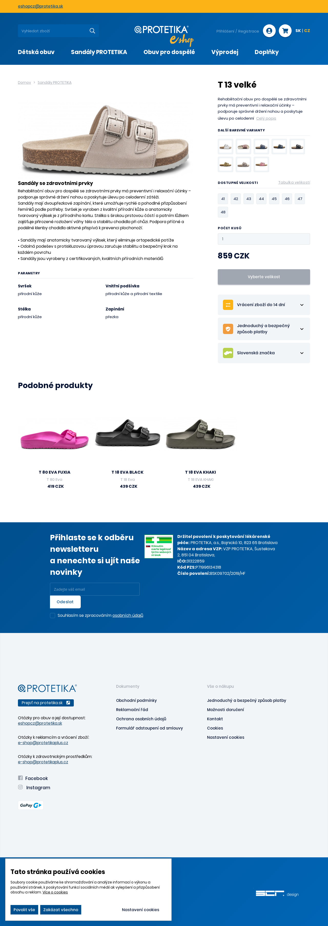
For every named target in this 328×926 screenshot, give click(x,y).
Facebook (33, 778)
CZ (307, 31)
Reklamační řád (132, 709)
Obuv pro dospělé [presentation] (169, 52)
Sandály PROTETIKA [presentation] (99, 52)
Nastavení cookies (225, 737)
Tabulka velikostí (294, 182)
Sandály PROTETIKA (54, 82)
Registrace (248, 31)
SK (298, 31)
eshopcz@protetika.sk (40, 6)
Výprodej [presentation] (224, 52)
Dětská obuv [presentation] (36, 52)
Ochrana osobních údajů (141, 719)
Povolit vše (24, 909)
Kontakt (215, 719)
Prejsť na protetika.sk (46, 703)
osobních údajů (127, 615)
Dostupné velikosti (264, 183)
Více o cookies (55, 892)
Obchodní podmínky (136, 700)
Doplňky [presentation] (267, 52)
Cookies (215, 728)
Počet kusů (229, 228)
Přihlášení (225, 31)
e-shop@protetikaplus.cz (43, 743)
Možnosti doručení (225, 709)
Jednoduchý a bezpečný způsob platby (246, 700)
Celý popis (266, 118)
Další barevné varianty (241, 131)
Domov (24, 82)
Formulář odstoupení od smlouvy (149, 728)
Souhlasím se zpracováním (100, 615)
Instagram (34, 788)
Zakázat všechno (60, 909)
